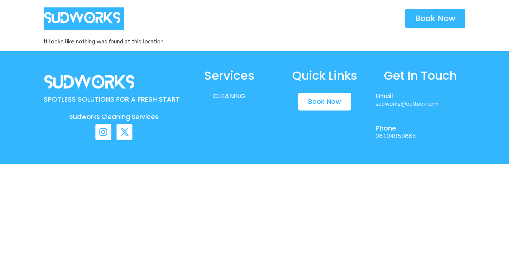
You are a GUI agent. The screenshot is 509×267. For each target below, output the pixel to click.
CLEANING (229, 95)
